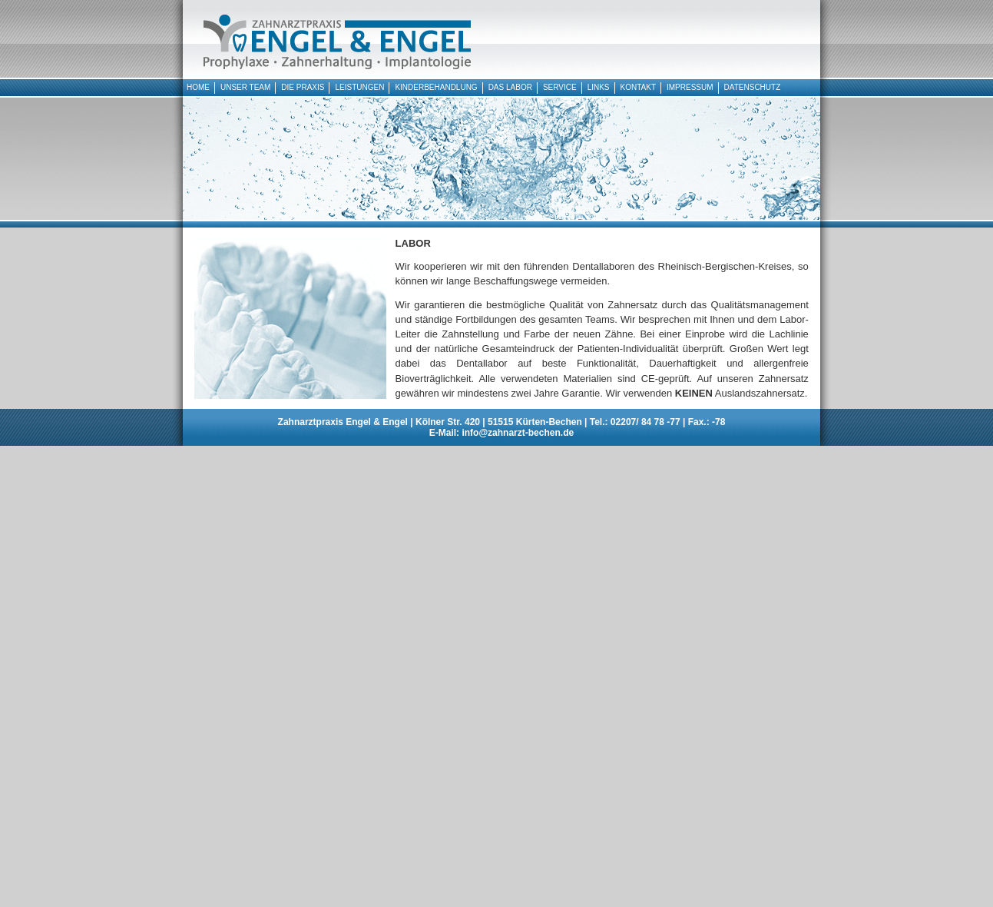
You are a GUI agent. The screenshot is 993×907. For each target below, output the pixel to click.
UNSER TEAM (245, 87)
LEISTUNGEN (357, 87)
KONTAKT (638, 87)
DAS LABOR (510, 87)
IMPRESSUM (690, 87)
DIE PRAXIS (302, 87)
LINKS (599, 87)
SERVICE (560, 87)
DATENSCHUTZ (752, 87)
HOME (198, 87)
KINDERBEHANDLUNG (436, 87)
